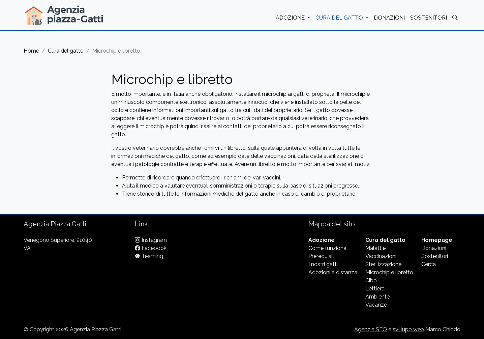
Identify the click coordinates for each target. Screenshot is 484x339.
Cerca (428, 264)
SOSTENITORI (428, 18)
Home (31, 51)
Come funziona (327, 248)
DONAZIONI (389, 18)
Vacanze (376, 305)
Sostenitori (434, 256)
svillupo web (408, 329)
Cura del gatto (66, 51)
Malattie (375, 248)
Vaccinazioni (380, 256)
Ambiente (377, 296)
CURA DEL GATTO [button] (339, 18)
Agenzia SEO (370, 329)
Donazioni (433, 248)
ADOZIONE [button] (291, 18)
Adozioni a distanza (332, 272)
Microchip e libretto (389, 272)
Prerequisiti (321, 256)
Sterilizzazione (383, 264)
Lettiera (375, 288)
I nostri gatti (323, 264)
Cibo (371, 280)
